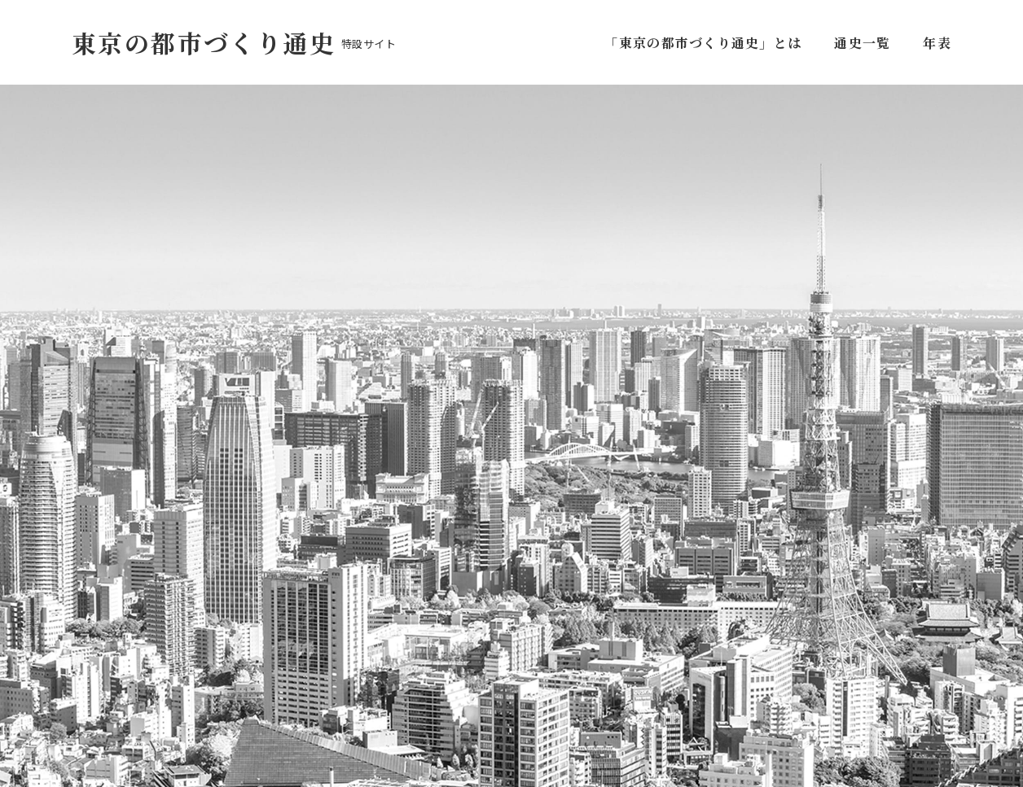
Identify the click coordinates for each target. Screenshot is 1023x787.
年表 (937, 42)
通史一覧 (862, 42)
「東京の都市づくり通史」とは (706, 42)
